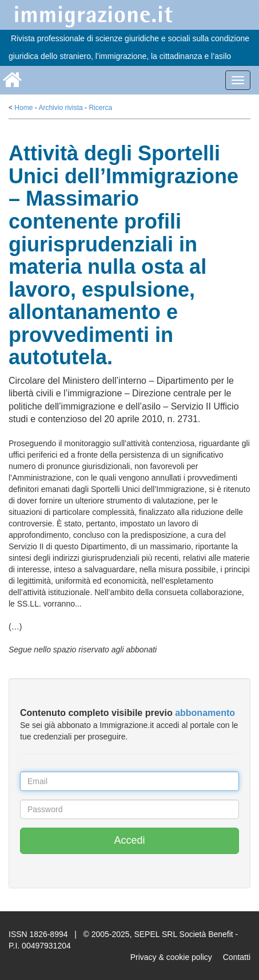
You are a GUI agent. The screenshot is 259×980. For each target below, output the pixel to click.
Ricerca (100, 108)
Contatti (236, 957)
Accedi (129, 840)
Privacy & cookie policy (171, 957)
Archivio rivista (60, 108)
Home (23, 108)
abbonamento (205, 713)
